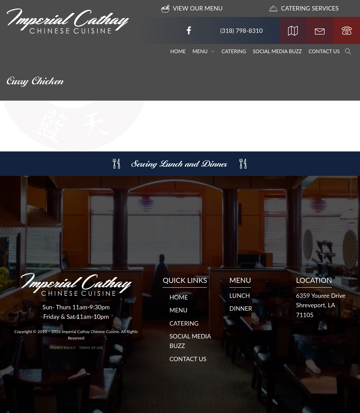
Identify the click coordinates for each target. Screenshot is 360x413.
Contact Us (324, 51)
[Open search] (348, 51)
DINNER (240, 308)
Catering (234, 51)
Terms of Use (91, 347)
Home (178, 51)
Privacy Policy (62, 347)
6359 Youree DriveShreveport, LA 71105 (321, 304)
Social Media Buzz (277, 51)
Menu (203, 51)
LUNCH (239, 294)
